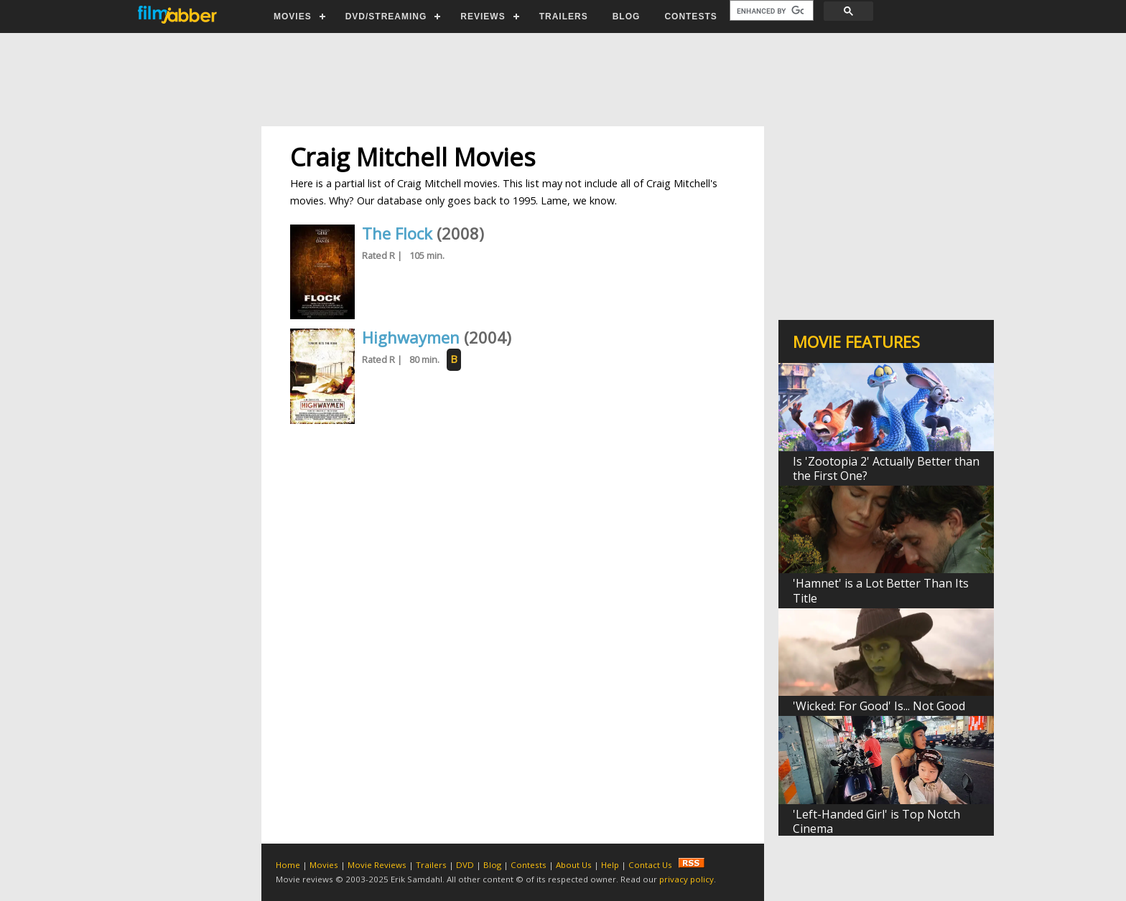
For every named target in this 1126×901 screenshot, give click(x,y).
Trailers (431, 864)
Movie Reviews (377, 864)
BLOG (627, 16)
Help (610, 864)
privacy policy (686, 879)
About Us (574, 864)
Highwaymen (411, 337)
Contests (528, 864)
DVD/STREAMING (386, 16)
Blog (492, 864)
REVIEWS (482, 16)
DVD (465, 864)
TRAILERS (563, 16)
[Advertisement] (562, 79)
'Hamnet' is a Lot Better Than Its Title (881, 590)
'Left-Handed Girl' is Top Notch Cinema (876, 821)
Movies (324, 864)
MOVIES (293, 16)
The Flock (397, 233)
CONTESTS (690, 16)
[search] (770, 10)
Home (288, 864)
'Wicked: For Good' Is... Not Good (879, 706)
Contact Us (650, 864)
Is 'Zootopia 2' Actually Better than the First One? (886, 468)
